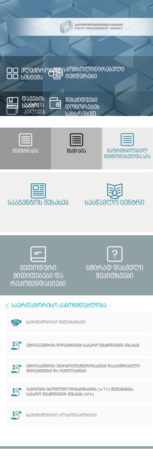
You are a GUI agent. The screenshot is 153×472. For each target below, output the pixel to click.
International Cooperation (7, 305)
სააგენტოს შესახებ (38, 203)
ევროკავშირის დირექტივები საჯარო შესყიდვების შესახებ (83, 345)
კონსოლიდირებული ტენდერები (94, 73)
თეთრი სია (25, 151)
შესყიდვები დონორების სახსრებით (82, 107)
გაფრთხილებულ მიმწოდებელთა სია (127, 154)
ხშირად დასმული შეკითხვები (114, 272)
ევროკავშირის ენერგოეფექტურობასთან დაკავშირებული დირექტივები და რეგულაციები (83, 369)
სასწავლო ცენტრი (115, 203)
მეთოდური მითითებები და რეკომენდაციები (38, 272)
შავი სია (76, 151)
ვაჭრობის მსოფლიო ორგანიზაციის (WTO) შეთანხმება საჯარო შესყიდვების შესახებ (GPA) (79, 392)
